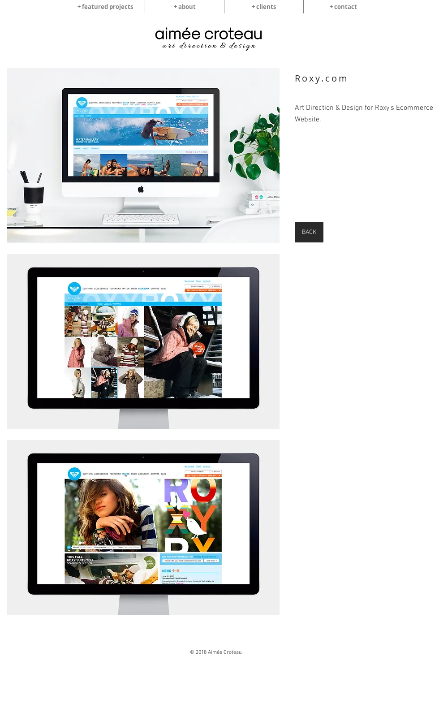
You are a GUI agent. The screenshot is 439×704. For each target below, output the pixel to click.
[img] (143, 155)
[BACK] (309, 232)
